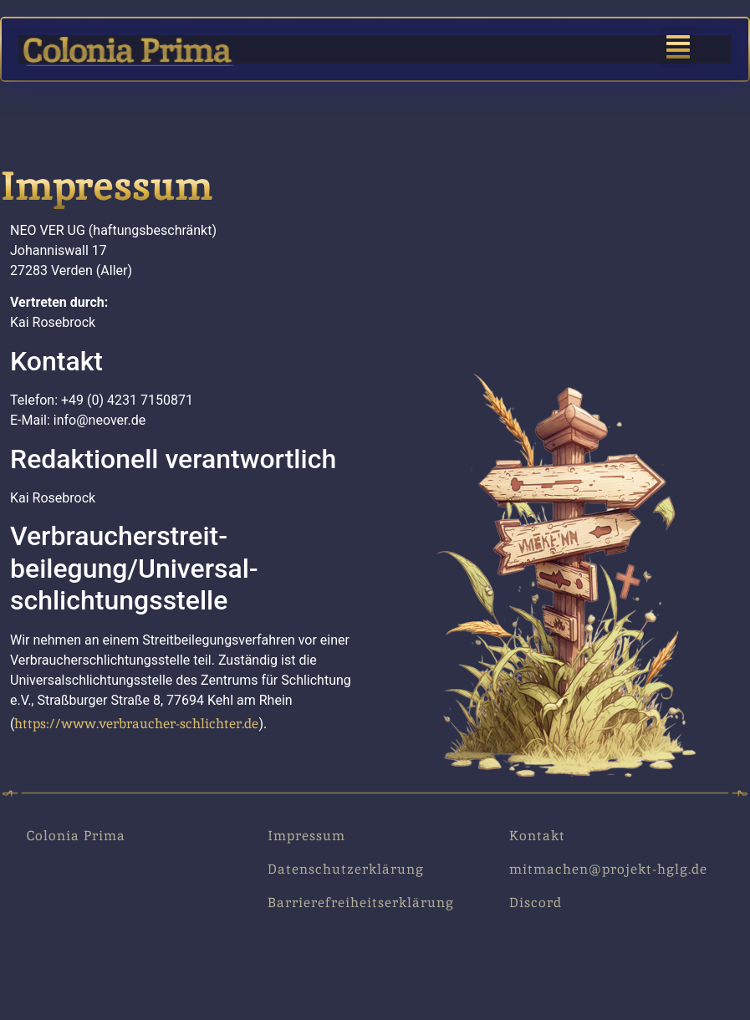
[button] (678, 47)
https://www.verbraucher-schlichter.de (136, 723)
